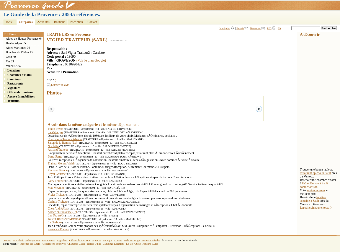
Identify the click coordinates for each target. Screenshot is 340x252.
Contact (92, 22)
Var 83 (10, 61)
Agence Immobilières (21, 96)
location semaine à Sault (313, 199)
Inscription (76, 22)
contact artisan (308, 187)
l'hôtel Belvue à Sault (315, 183)
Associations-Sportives (54, 243)
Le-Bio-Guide (133, 243)
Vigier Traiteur (57, 194)
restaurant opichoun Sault (315, 173)
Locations (13, 70)
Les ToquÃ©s (56, 215)
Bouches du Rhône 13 (19, 52)
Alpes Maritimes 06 (18, 47)
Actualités (43, 22)
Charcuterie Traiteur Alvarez (65, 139)
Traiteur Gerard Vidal (61, 163)
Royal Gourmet (57, 174)
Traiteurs (13, 100)
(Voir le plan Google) (91, 60)
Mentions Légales (150, 240)
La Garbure (55, 222)
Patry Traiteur (56, 180)
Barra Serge (55, 156)
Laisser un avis (60, 84)
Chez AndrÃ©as (58, 208)
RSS (269, 28)
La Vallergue (55, 132)
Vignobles (13, 87)
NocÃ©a (53, 146)
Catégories (26, 22)
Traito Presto (55, 128)
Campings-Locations (113, 243)
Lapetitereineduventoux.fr (316, 207)
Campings (14, 79)
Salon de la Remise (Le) (62, 142)
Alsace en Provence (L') (62, 212)
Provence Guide (38, 5)
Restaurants (15, 83)
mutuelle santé (316, 190)
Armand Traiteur (58, 149)
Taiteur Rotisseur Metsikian (64, 219)
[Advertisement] (317, 102)
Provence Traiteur (58, 229)
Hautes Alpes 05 (16, 43)
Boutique (59, 22)
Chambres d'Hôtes (19, 74)
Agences (96, 240)
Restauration (48, 240)
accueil (10, 22)
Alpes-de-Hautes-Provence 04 (24, 38)
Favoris (240, 28)
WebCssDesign (132, 240)
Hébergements (32, 240)
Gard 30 (11, 57)
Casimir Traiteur (58, 201)
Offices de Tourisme (20, 92)
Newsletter (255, 28)
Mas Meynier (56, 187)
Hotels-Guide (94, 243)
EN (279, 28)
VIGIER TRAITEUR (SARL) (77, 39)
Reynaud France (57, 170)
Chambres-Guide (76, 243)
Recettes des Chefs (30, 243)
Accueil (7, 240)
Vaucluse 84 (13, 66)
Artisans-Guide (150, 243)
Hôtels (11, 34)
